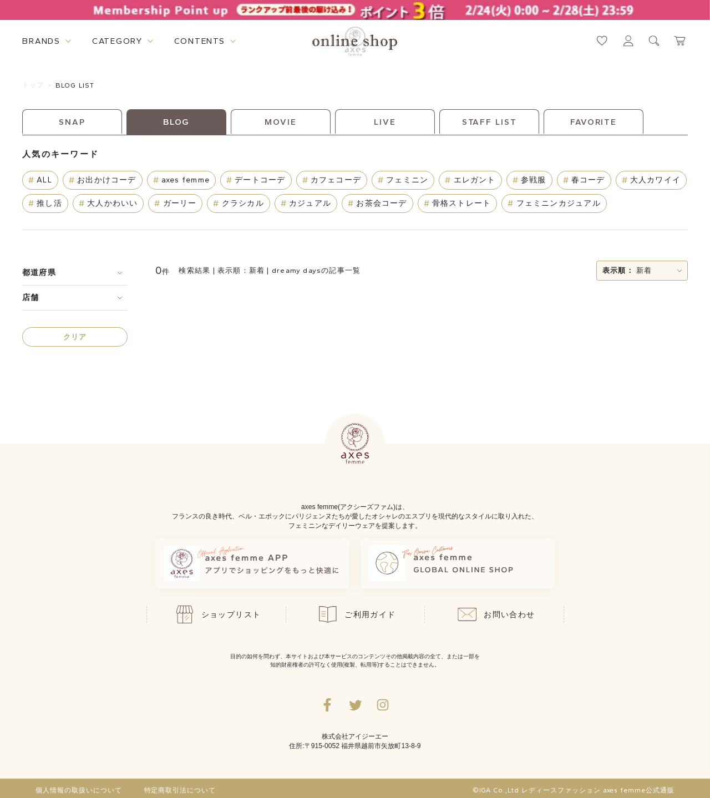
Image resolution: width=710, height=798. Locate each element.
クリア (75, 337)
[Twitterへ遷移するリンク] (355, 704)
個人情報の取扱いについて (79, 790)
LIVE (385, 122)
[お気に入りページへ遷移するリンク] (602, 40)
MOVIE (280, 122)
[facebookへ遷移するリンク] (327, 704)
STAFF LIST (489, 122)
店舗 (30, 297)
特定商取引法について (180, 790)
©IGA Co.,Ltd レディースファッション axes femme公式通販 (573, 790)
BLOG (176, 122)
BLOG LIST (75, 85)
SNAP (72, 122)
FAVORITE (593, 122)
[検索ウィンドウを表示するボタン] (654, 40)
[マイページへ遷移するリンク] (628, 40)
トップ (33, 85)
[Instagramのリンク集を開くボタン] (382, 704)
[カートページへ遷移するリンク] (680, 40)
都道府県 (39, 272)
